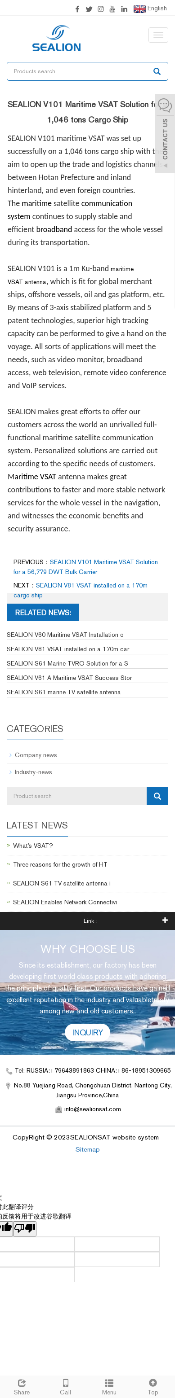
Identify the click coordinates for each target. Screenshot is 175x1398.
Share (22, 1386)
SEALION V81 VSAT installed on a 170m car (68, 649)
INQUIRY (87, 1032)
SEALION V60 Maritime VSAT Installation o (65, 634)
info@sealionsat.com (92, 1109)
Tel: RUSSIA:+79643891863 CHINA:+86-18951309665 (93, 1070)
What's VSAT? (33, 845)
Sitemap (88, 1149)
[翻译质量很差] (24, 1228)
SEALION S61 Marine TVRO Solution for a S (67, 663)
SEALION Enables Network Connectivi (65, 902)
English (150, 8)
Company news (36, 754)
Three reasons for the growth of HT (60, 864)
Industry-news (33, 772)
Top (153, 1386)
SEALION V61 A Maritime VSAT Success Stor (69, 677)
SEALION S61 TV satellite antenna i (62, 883)
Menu (109, 1386)
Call (65, 1386)
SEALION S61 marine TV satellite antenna (64, 692)
